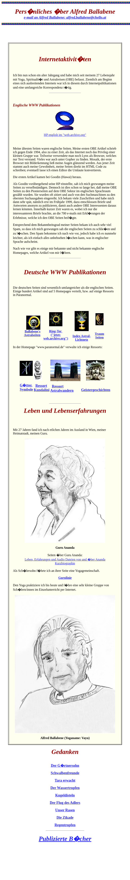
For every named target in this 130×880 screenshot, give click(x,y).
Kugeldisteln (65, 795)
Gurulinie (65, 577)
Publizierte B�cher (65, 838)
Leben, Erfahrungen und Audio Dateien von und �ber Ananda (65, 559)
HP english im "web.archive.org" (65, 135)
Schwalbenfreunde (65, 773)
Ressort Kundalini (41, 388)
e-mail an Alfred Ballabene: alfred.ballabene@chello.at (65, 17)
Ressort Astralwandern (62, 388)
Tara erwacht (65, 780)
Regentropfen (65, 825)
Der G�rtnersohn (65, 766)
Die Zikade (65, 818)
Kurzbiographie (65, 563)
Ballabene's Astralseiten (32, 333)
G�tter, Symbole (26, 387)
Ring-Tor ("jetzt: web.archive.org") (55, 334)
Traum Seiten (99, 335)
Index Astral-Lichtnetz (82, 337)
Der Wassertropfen (65, 788)
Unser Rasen (65, 810)
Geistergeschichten (95, 390)
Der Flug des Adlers (65, 803)
